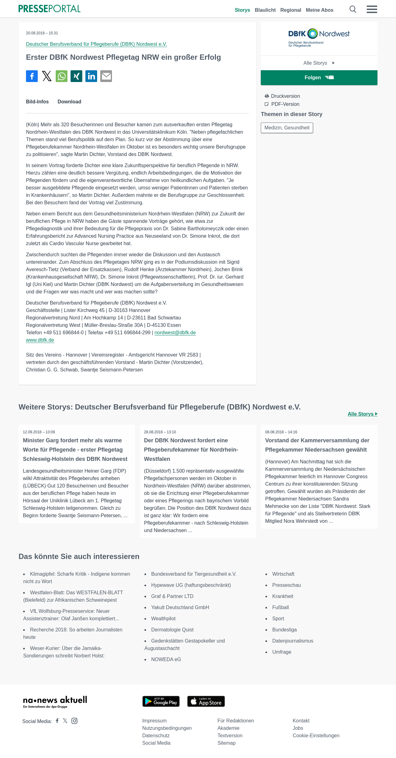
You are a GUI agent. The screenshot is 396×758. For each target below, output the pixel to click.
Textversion (230, 735)
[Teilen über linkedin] (91, 76)
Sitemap (226, 743)
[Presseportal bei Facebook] (55, 721)
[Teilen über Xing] (76, 76)
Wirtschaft (283, 574)
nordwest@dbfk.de (175, 332)
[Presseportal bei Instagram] (72, 720)
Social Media (156, 743)
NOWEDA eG (166, 659)
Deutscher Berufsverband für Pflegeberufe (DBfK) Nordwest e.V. (96, 44)
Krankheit (282, 596)
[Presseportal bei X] (63, 721)
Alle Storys (319, 63)
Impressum (154, 720)
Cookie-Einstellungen (316, 735)
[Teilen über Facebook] (32, 76)
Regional (290, 10)
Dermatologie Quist (172, 629)
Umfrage (281, 652)
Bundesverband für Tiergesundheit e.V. (194, 574)
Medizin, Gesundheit (287, 128)
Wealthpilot (163, 618)
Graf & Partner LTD (172, 596)
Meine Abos (320, 10)
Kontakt (301, 720)
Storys (242, 10)
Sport (278, 618)
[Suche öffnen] (353, 9)
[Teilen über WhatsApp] (61, 76)
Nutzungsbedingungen (167, 728)
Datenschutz (156, 735)
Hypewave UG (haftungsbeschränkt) (191, 585)
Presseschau (286, 585)
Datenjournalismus (292, 640)
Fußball (280, 607)
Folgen (319, 77)
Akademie (228, 728)
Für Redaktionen (235, 720)
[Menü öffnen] (371, 9)
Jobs (298, 728)
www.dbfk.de (40, 340)
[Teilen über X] (47, 76)
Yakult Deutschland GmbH (180, 607)
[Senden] (106, 76)
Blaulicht (265, 10)
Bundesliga (284, 629)
